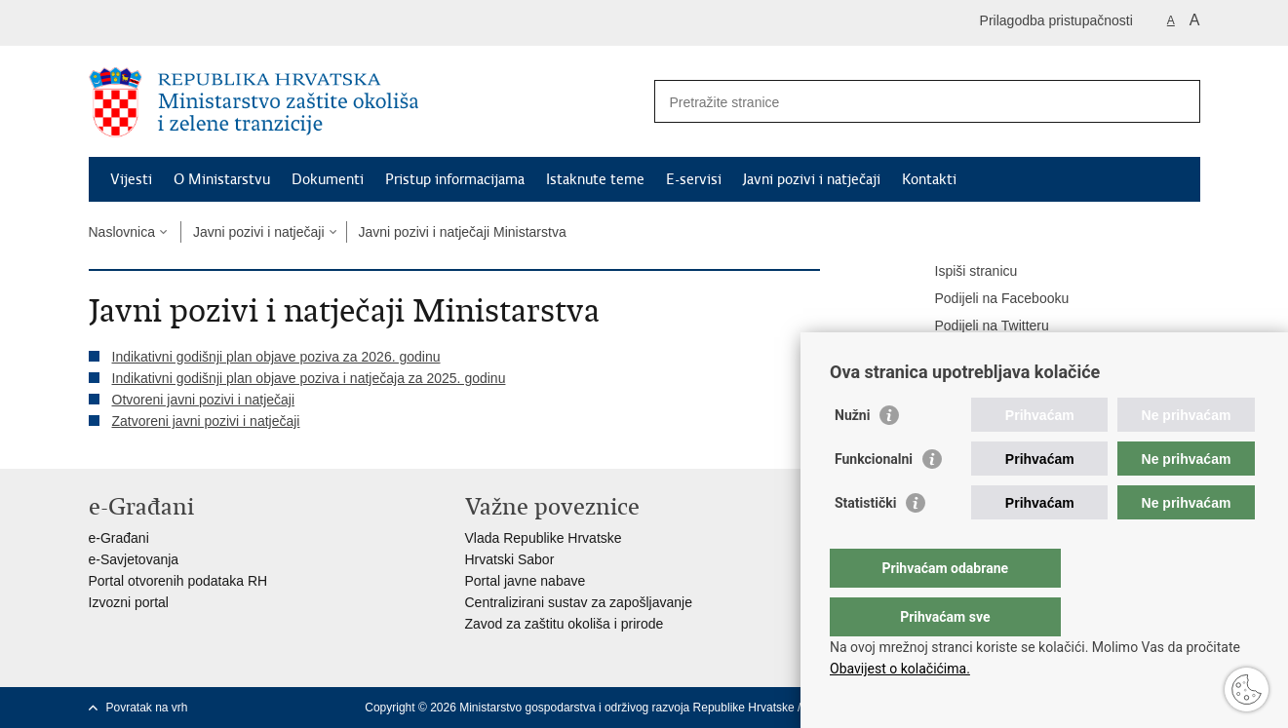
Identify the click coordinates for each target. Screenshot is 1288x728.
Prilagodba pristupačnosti (1056, 20)
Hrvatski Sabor (510, 559)
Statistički (865, 542)
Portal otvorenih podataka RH (178, 581)
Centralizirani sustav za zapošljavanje (578, 602)
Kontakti (929, 179)
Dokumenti (328, 179)
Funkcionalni (874, 498)
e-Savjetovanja (134, 559)
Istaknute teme (595, 179)
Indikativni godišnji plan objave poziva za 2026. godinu (276, 356)
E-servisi (694, 179)
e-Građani (119, 538)
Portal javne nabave (525, 581)
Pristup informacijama (455, 179)
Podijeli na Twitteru (978, 326)
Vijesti (131, 179)
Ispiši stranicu (963, 272)
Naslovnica (122, 232)
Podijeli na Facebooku (989, 299)
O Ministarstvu (222, 179)
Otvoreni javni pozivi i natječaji (203, 399)
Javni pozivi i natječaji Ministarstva (462, 232)
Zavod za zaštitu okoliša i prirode (564, 624)
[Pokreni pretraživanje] (1177, 101)
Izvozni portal (129, 602)
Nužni (852, 454)
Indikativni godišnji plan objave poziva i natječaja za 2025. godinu (309, 378)
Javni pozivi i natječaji (811, 179)
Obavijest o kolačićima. (900, 668)
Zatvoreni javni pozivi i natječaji (206, 421)
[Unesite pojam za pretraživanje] (906, 102)
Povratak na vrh (147, 707)
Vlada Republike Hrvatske (543, 538)
